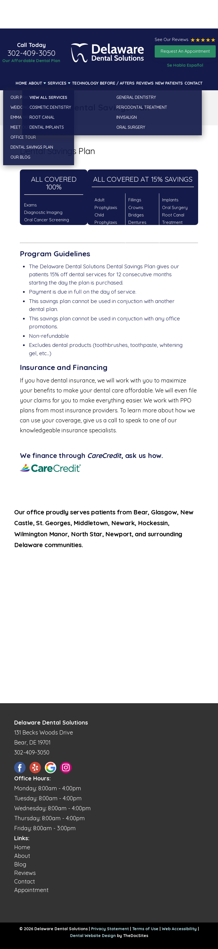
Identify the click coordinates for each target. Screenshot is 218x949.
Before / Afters (117, 83)
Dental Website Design (93, 935)
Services (57, 83)
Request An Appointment (185, 51)
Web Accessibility (179, 928)
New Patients (169, 83)
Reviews (145, 83)
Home (21, 83)
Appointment (31, 889)
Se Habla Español (185, 65)
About (35, 83)
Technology (85, 83)
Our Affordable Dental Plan (31, 60)
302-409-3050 (31, 53)
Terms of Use (145, 928)
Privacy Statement (110, 928)
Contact (193, 83)
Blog (20, 864)
